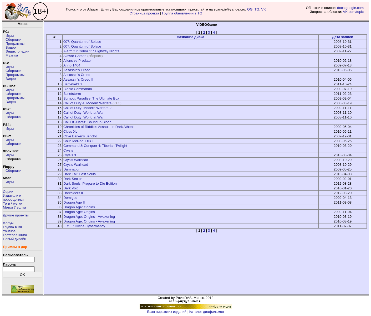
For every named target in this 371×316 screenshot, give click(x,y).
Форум (8, 223)
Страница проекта (144, 13)
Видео (11, 47)
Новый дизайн (14, 239)
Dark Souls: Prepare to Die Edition (90, 183)
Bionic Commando (77, 89)
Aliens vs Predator (77, 61)
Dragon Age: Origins (79, 207)
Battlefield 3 (72, 84)
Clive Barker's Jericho (80, 136)
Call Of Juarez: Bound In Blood (87, 122)
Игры (10, 36)
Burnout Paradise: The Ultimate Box (91, 98)
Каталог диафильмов (206, 312)
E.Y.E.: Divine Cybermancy (84, 226)
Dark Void (71, 188)
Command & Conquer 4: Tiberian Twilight (95, 146)
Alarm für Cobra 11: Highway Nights (91, 51)
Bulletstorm (72, 94)
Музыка (12, 55)
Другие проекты (16, 215)
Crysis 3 (69, 155)
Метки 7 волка (14, 207)
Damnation (71, 169)
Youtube (9, 231)
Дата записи (342, 37)
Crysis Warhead (75, 160)
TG (257, 9)
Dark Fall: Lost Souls (79, 174)
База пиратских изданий (166, 312)
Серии (8, 192)
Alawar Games (74, 56)
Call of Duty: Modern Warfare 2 (87, 108)
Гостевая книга (15, 235)
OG (250, 9)
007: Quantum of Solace (82, 42)
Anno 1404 (71, 65)
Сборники (13, 40)
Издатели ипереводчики (13, 197)
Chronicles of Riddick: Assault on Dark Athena (99, 127)
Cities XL (70, 131)
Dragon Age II (74, 202)
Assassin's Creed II (78, 79)
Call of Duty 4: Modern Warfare (87, 103)
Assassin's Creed (76, 70)
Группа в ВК (12, 227)
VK (263, 9)
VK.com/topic (353, 12)
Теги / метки (12, 203)
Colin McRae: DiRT (78, 141)
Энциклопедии (17, 51)
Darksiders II (73, 193)
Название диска (190, 37)
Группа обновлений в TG (182, 13)
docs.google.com (350, 8)
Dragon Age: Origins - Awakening (89, 217)
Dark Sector (72, 179)
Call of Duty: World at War (83, 113)
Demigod (70, 198)
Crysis (68, 150)
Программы (15, 43)
